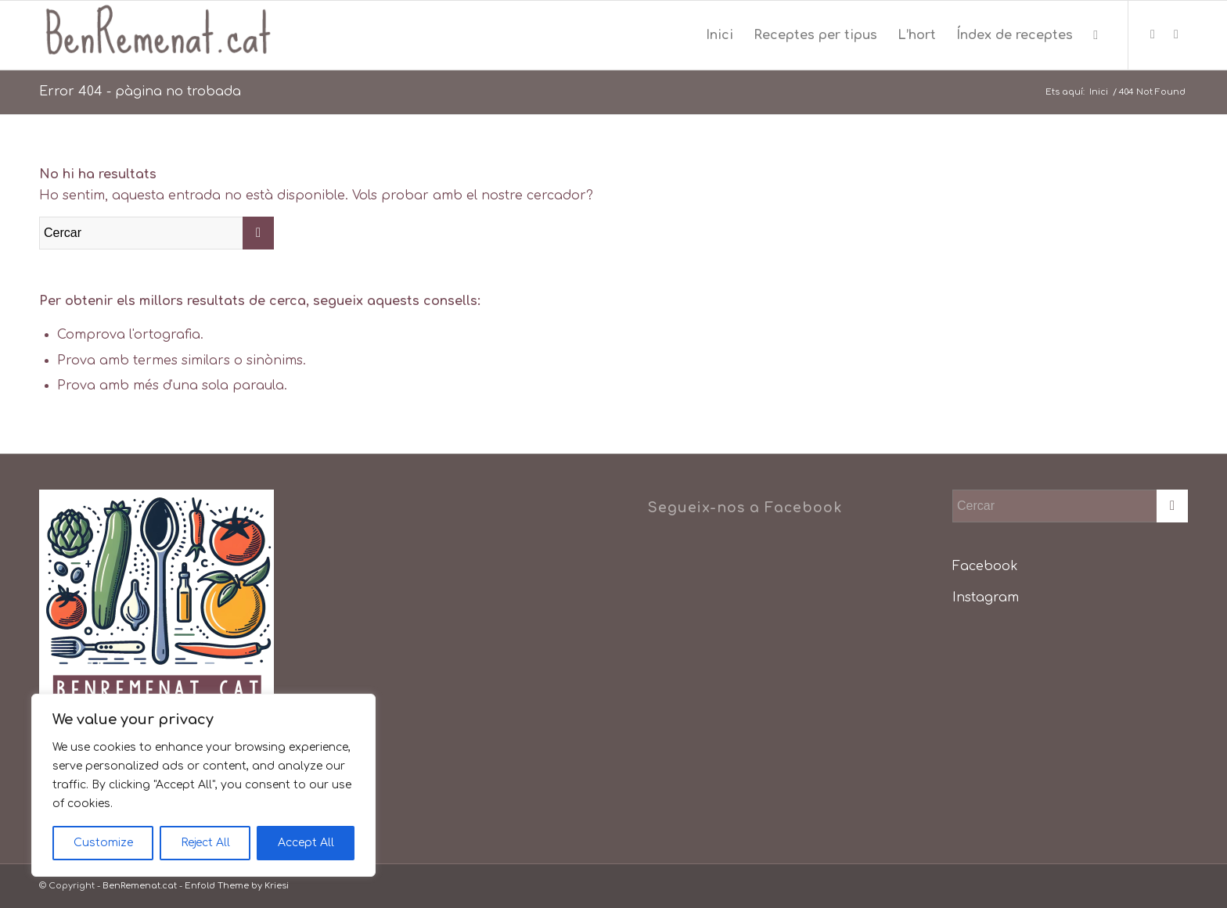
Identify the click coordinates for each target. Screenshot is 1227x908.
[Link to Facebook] (1152, 34)
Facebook (985, 566)
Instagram (985, 597)
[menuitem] (719, 35)
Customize (103, 843)
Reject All (205, 843)
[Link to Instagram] (1176, 34)
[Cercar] (1095, 35)
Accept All (306, 843)
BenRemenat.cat (140, 886)
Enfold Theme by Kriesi (237, 886)
